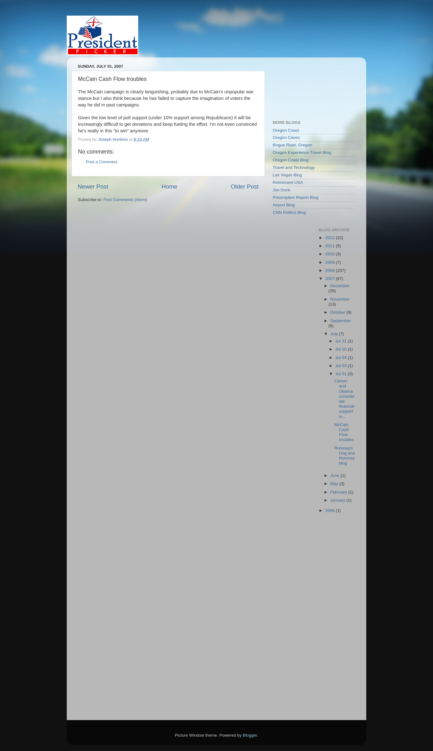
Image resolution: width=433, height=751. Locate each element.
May (334, 483)
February (339, 492)
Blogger (250, 735)
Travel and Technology (294, 167)
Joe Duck (281, 190)
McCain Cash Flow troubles (344, 432)
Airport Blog (284, 205)
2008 (330, 270)
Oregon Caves (286, 137)
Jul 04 (341, 357)
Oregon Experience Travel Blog (302, 152)
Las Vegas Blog (287, 175)
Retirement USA (288, 182)
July (334, 333)
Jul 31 (341, 341)
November (340, 299)
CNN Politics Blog (289, 212)
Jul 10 (341, 349)
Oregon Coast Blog (291, 160)
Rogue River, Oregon (292, 145)
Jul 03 (341, 365)
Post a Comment (101, 162)
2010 (330, 254)
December (340, 285)
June (335, 475)
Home (169, 186)
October (338, 312)
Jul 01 (341, 373)
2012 (330, 237)
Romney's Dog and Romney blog (344, 456)
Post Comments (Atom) (125, 199)
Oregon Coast (286, 130)
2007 (330, 278)
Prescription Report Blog (295, 197)
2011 (330, 245)
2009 (330, 262)
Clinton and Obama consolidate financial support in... (344, 399)
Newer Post (93, 186)
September (340, 320)
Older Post (245, 186)
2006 (330, 510)
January (338, 500)
